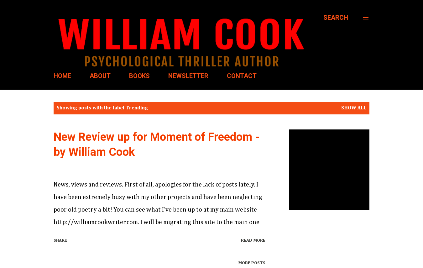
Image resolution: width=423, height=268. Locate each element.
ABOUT (100, 76)
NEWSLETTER (188, 76)
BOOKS (139, 76)
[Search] (335, 17)
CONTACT (242, 76)
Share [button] (60, 240)
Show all (353, 108)
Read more (253, 240)
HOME (62, 76)
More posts (251, 263)
